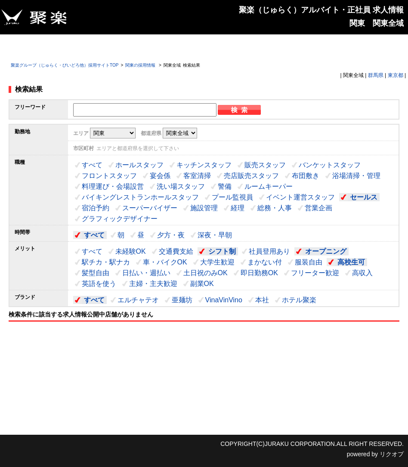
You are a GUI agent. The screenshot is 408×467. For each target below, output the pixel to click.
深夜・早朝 (215, 235)
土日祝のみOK (205, 273)
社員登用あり (269, 251)
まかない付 (264, 262)
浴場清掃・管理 (356, 175)
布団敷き (305, 175)
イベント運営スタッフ (300, 197)
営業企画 (318, 208)
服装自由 (308, 262)
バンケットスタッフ (330, 165)
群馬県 (375, 75)
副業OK (202, 283)
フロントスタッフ (109, 175)
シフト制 (222, 251)
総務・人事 (274, 208)
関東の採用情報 (141, 65)
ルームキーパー (268, 186)
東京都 (395, 75)
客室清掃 (197, 175)
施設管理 (204, 208)
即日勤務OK (259, 273)
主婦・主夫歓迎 (153, 283)
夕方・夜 (171, 235)
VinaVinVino (223, 300)
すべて (92, 165)
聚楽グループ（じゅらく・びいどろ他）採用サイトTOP (64, 65)
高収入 (362, 273)
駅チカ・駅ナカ (106, 262)
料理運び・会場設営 (113, 186)
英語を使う (99, 283)
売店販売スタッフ (251, 175)
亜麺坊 (182, 300)
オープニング (325, 251)
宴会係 (160, 175)
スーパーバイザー (149, 208)
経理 (237, 208)
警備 (225, 186)
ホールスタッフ (139, 165)
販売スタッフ (265, 165)
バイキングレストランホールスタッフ (140, 197)
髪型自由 (95, 273)
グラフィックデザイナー (120, 218)
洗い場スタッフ (181, 186)
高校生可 (351, 262)
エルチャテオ (138, 300)
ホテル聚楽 (299, 300)
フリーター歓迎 (315, 273)
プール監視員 (232, 197)
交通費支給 (176, 251)
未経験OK (130, 251)
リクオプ (392, 454)
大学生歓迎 (217, 262)
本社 (262, 300)
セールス (363, 197)
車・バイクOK (165, 262)
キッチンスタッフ (204, 165)
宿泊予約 (95, 208)
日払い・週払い (146, 273)
